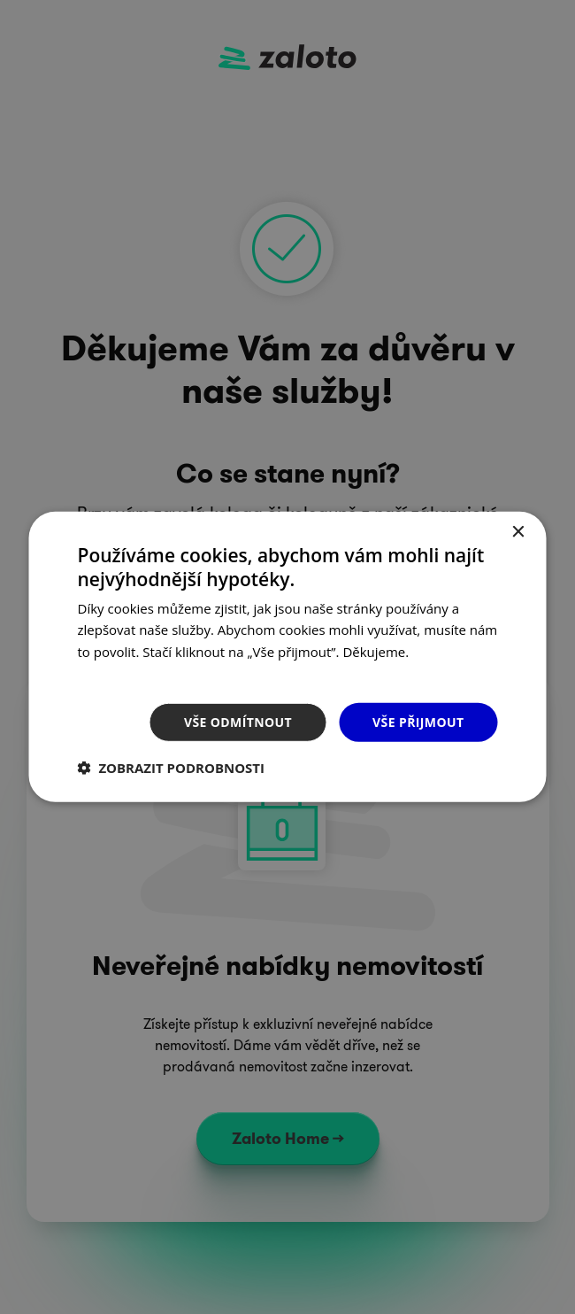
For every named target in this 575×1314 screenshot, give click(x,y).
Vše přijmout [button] (418, 721)
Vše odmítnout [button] (238, 721)
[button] (171, 768)
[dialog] (287, 657)
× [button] (518, 532)
